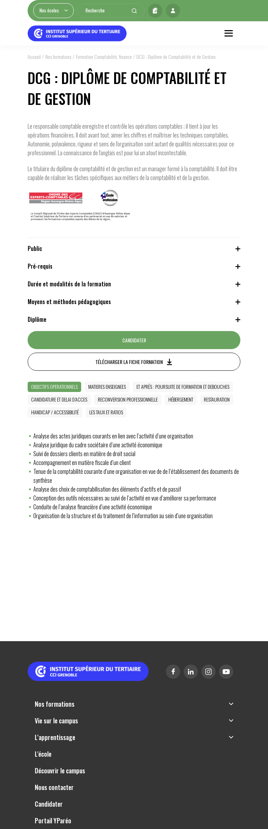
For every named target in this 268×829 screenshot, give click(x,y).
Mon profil (173, 11)
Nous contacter (54, 787)
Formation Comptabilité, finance (104, 56)
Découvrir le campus (60, 770)
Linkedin (191, 672)
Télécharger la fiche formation (129, 361)
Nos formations (58, 56)
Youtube (226, 672)
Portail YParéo (53, 820)
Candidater (155, 11)
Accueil (34, 56)
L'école (43, 753)
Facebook (173, 672)
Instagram (208, 672)
